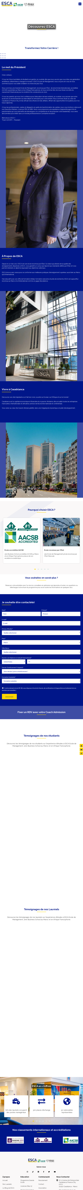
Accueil (5, 1180)
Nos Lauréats (7, 1184)
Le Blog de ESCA (8, 1188)
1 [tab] (40, 41)
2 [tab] (42, 41)
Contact (41, 1184)
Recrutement (42, 1180)
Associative (42, 1188)
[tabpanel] (21, 540)
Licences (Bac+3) (26, 1186)
